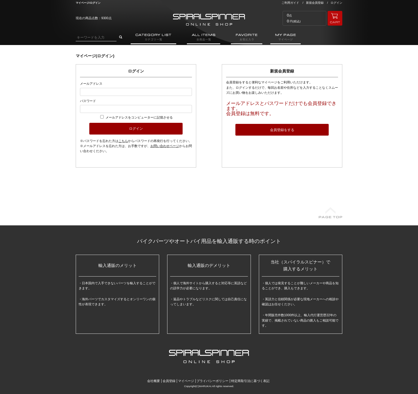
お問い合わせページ (164, 146)
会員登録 (169, 381)
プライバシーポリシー (212, 381)
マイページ (186, 381)
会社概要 (153, 381)
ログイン (336, 2)
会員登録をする (282, 130)
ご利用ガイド (290, 2)
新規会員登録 (315, 2)
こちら (123, 141)
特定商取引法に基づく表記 (250, 381)
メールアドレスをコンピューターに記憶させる (139, 117)
